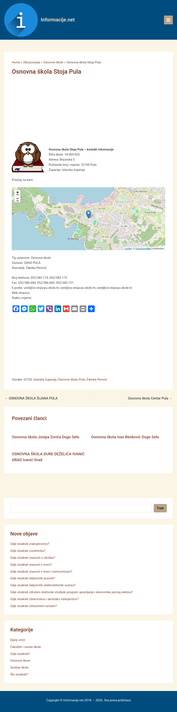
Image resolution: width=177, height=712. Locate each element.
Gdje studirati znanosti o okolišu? (32, 558)
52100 (27, 379)
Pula (82, 379)
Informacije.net (58, 20)
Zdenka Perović (96, 379)
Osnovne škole (68, 379)
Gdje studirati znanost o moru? (31, 565)
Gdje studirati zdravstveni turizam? (33, 606)
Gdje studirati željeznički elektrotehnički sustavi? (43, 585)
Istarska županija (44, 379)
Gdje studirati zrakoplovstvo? (29, 544)
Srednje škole (19, 667)
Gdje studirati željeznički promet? (32, 578)
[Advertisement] (83, 110)
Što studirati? (19, 674)
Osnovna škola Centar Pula (150, 398)
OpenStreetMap (143, 248)
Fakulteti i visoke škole (25, 647)
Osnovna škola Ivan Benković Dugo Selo (125, 437)
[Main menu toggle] (168, 20)
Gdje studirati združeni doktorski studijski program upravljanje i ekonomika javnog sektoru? (71, 592)
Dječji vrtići (17, 640)
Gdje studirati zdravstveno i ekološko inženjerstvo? (44, 599)
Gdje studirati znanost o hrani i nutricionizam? (41, 571)
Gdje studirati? (20, 654)
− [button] (17, 199)
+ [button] (17, 193)
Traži (160, 508)
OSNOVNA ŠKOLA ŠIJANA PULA (31, 398)
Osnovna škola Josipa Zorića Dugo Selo (45, 437)
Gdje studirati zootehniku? (27, 551)
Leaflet (128, 248)
